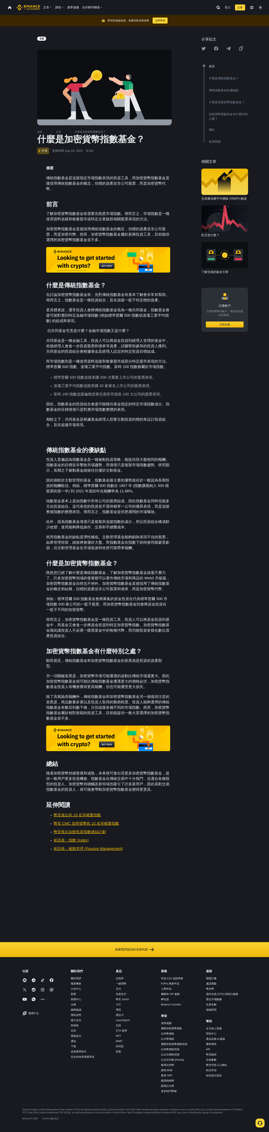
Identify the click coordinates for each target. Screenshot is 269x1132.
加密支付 (121, 994)
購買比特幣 (167, 1064)
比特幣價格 (167, 1033)
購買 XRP (166, 1075)
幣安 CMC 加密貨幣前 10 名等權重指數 (86, 823)
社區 (73, 1030)
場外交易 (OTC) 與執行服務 (222, 994)
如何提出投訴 (214, 1075)
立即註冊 (224, 324)
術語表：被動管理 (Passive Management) (88, 849)
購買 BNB (166, 1070)
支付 (118, 988)
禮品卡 (120, 1014)
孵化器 (165, 999)
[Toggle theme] (260, 7)
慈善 (118, 1051)
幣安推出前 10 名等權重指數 (77, 815)
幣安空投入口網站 (216, 1064)
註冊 (240, 7)
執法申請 (211, 1070)
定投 (118, 1025)
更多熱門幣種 (169, 1091)
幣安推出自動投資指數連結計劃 (80, 832)
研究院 (120, 1046)
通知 (73, 1041)
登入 (228, 7)
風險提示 (76, 1035)
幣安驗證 (211, 1054)
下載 (73, 1046)
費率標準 (211, 1044)
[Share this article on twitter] (203, 48)
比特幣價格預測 (170, 1049)
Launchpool (122, 1020)
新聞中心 (76, 999)
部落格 (75, 1025)
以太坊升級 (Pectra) (172, 1059)
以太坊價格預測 (170, 1054)
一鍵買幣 (121, 983)
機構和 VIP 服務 (170, 994)
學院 (118, 1009)
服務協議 (76, 1009)
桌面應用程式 (78, 1051)
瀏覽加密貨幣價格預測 (174, 1044)
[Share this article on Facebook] (216, 48)
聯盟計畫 (211, 978)
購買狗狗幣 (167, 1080)
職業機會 (76, 983)
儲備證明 (211, 1009)
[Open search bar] (217, 7)
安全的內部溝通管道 (82, 1056)
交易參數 (211, 1059)
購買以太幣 (167, 1085)
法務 (73, 1004)
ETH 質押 (121, 1030)
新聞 (73, 994)
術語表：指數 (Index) (71, 840)
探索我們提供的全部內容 (134, 949)
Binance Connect (171, 1004)
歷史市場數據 (214, 999)
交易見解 (211, 1004)
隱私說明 (76, 1014)
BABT (119, 1041)
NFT (118, 1035)
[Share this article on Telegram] (228, 48)
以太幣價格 (167, 1038)
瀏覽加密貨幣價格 (171, 1028)
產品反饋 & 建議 (215, 1038)
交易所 (120, 978)
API (208, 1049)
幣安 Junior (122, 999)
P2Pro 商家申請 (170, 983)
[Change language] (251, 7)
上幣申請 (166, 988)
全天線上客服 (214, 1028)
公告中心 (76, 988)
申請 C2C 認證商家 (172, 978)
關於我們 (76, 978)
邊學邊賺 (166, 1023)
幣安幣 (210, 988)
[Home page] (28, 7)
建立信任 (76, 1020)
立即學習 (160, 20)
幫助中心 (211, 1033)
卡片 (118, 1004)
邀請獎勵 (211, 983)
